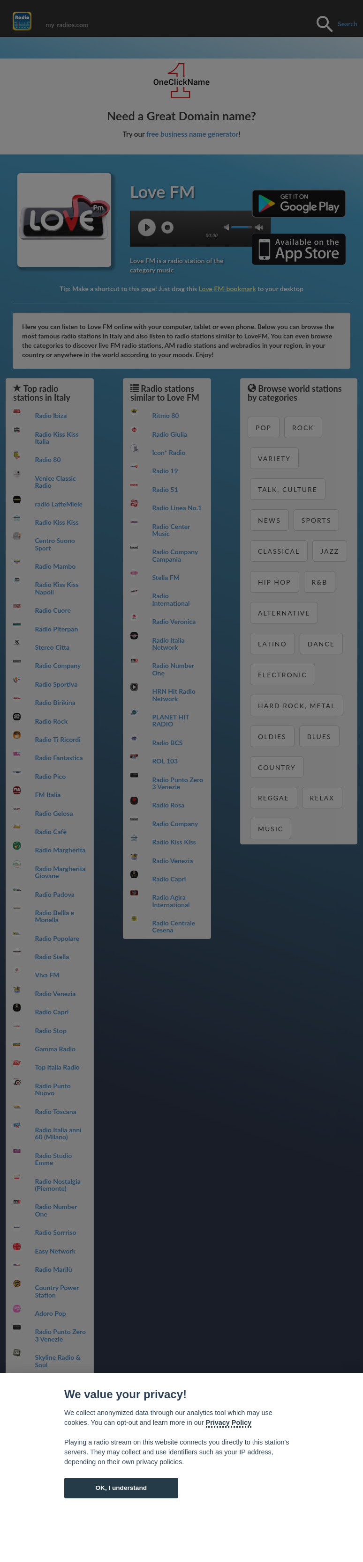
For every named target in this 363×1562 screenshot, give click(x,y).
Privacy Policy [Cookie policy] (229, 1422)
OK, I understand (121, 1487)
